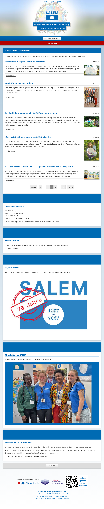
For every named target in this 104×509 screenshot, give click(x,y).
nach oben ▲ (52, 465)
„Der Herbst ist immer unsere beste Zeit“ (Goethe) (28, 137)
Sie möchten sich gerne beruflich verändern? (25, 61)
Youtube (56, 496)
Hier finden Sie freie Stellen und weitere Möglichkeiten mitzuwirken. (28, 360)
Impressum (55, 498)
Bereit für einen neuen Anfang (19, 83)
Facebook (48, 496)
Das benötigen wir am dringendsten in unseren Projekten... (28, 456)
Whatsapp (40, 496)
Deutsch (45, 2)
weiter (71, 187)
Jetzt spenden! (52, 43)
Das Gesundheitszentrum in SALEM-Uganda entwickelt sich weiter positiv (39, 166)
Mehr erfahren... (13, 249)
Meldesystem (64, 498)
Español (58, 2)
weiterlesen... (11, 76)
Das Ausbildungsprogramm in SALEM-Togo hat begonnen (31, 113)
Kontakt (37, 498)
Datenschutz (45, 498)
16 (63, 187)
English (52, 2)
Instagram (63, 496)
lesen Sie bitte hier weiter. (50, 222)
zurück (33, 187)
